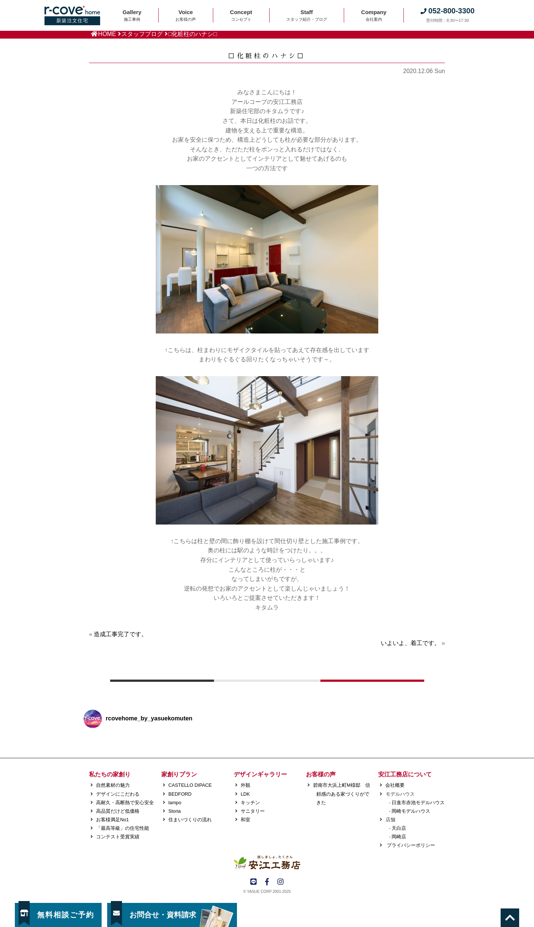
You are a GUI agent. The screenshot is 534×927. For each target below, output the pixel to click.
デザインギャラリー (260, 774)
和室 (245, 819)
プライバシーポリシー (410, 845)
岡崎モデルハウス (411, 811)
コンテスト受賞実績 (117, 836)
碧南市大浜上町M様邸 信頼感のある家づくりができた (341, 793)
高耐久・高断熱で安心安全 (125, 802)
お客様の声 (321, 774)
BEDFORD (180, 794)
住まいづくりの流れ (190, 819)
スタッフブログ (142, 34)
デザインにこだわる (117, 794)
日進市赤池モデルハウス (418, 802)
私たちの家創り (110, 774)
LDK (245, 794)
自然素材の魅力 (113, 785)
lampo (174, 802)
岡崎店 (399, 836)
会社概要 (395, 785)
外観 (245, 785)
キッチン (250, 802)
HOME (107, 34)
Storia (174, 811)
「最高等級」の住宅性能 (122, 828)
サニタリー (253, 811)
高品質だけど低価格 (117, 811)
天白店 (399, 828)
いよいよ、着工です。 (410, 643)
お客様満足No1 (112, 819)
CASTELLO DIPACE (190, 785)
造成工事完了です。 (120, 634)
